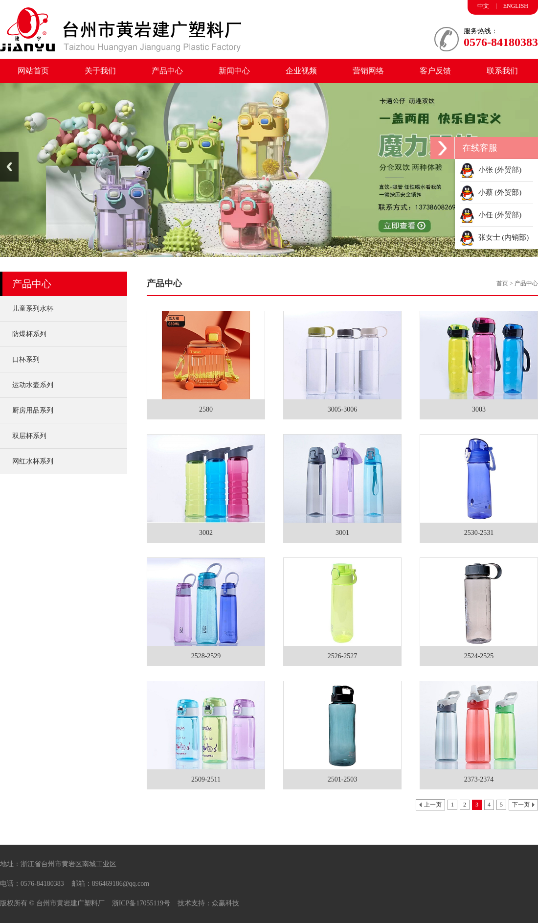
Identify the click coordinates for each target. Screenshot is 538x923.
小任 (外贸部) (490, 215)
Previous (9, 167)
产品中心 (167, 71)
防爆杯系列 (29, 334)
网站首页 (33, 71)
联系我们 (502, 71)
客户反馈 (435, 71)
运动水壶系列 (32, 385)
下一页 (521, 804)
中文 (483, 5)
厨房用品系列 (32, 410)
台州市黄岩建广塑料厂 (70, 903)
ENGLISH (515, 5)
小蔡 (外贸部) (490, 192)
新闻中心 (234, 71)
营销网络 (368, 71)
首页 (502, 283)
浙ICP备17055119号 (141, 903)
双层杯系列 (29, 435)
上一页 (433, 804)
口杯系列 (26, 359)
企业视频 (301, 71)
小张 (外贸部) (490, 170)
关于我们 (100, 71)
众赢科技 (225, 903)
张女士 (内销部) (494, 237)
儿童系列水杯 (32, 308)
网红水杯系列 (32, 461)
